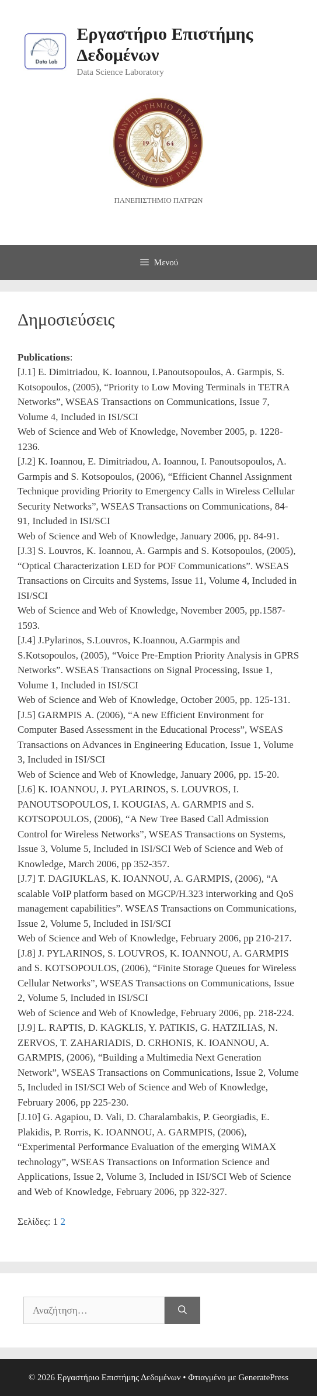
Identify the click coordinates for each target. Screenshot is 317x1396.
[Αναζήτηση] (182, 1311)
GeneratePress (263, 1377)
